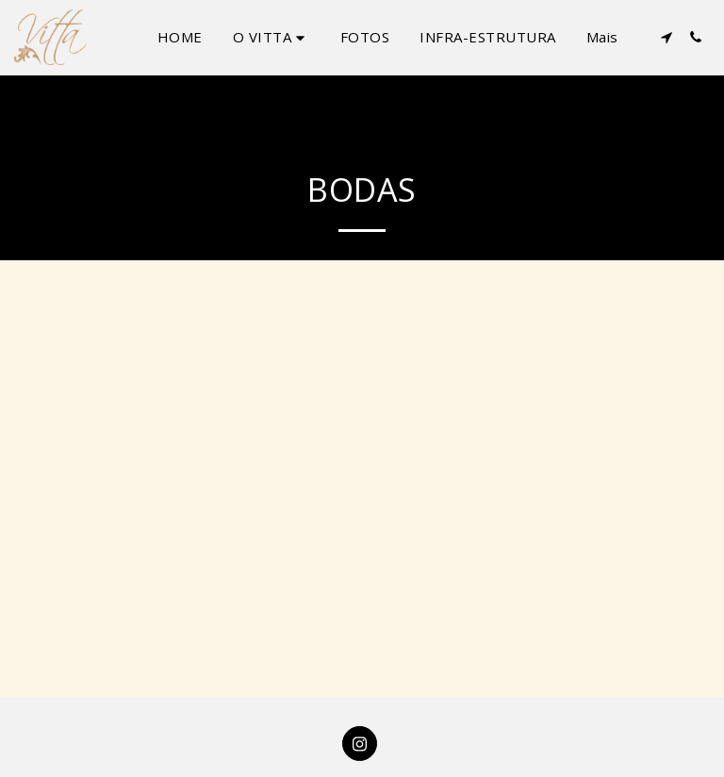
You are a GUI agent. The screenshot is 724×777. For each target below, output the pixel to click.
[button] (271, 37)
